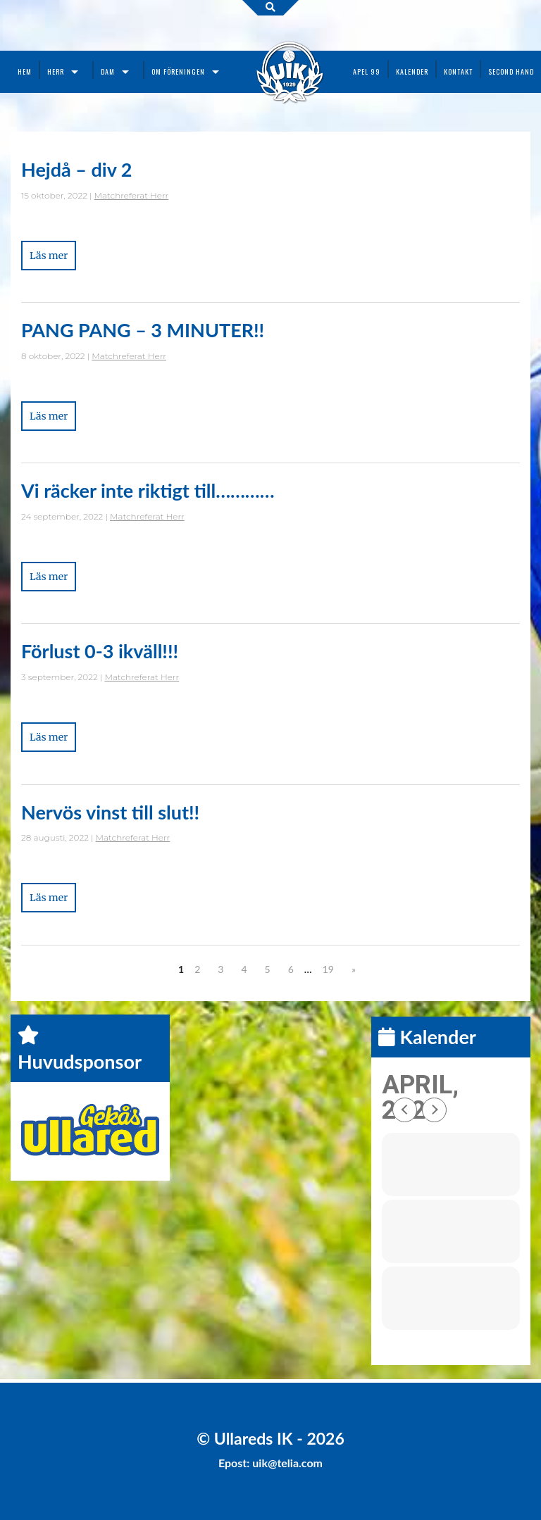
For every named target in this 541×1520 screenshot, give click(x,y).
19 (328, 969)
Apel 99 (366, 71)
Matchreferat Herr (131, 195)
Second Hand (511, 71)
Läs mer (49, 255)
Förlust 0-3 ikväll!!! (99, 650)
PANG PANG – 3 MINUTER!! (142, 329)
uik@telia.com (287, 1462)
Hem (25, 71)
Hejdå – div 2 (76, 169)
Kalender (412, 71)
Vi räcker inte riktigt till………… (148, 490)
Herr (55, 71)
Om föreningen (178, 71)
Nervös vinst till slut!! (110, 812)
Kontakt (458, 71)
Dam (108, 71)
